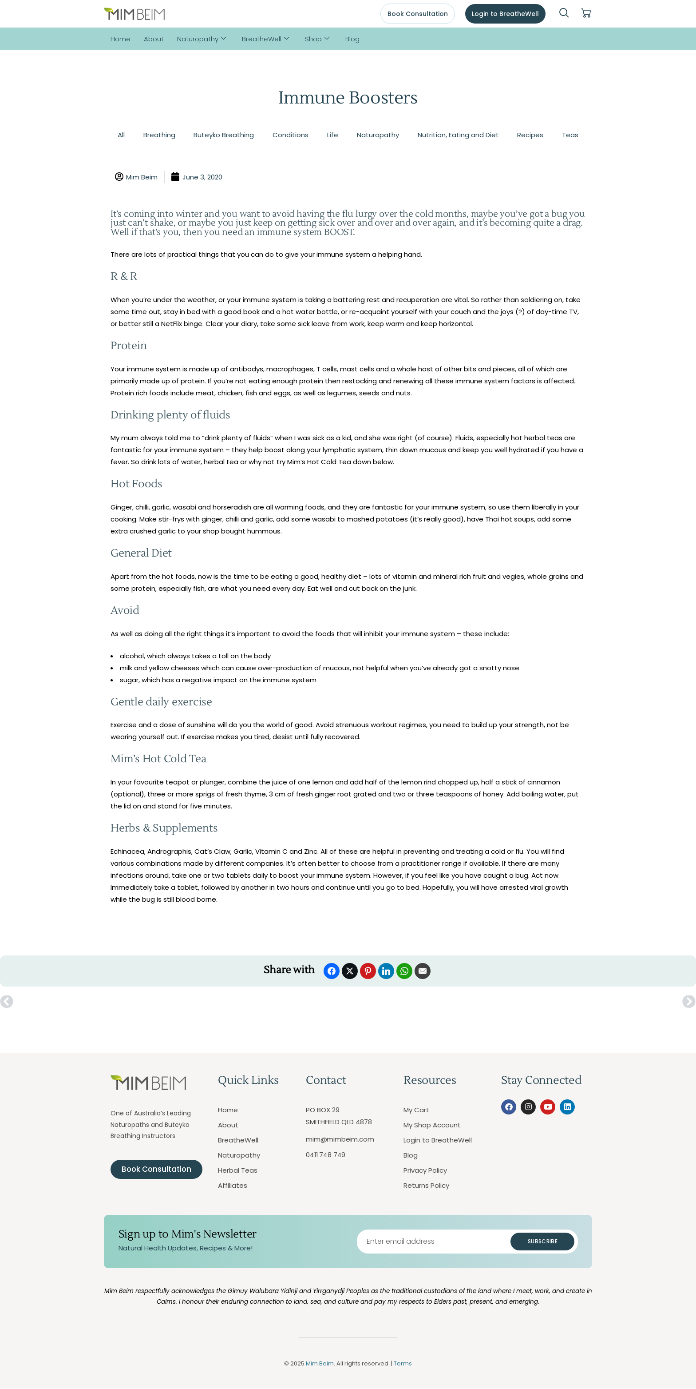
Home (120, 39)
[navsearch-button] (564, 13)
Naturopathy (201, 39)
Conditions (290, 134)
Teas (570, 134)
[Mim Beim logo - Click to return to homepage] (134, 14)
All (121, 134)
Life (332, 134)
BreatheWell (265, 39)
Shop (317, 39)
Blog (352, 39)
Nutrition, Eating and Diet (458, 134)
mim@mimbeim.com (340, 1139)
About (154, 39)
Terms (403, 1363)
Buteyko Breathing (224, 134)
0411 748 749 (325, 1154)
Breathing (159, 134)
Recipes (530, 134)
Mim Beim (320, 1363)
